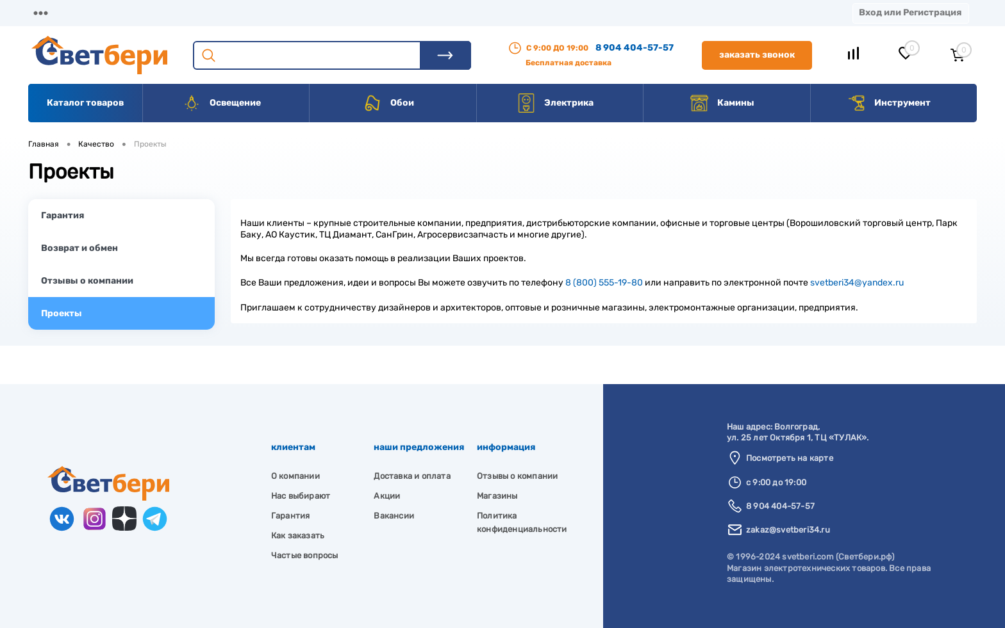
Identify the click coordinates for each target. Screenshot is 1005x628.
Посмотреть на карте (789, 458)
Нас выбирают (300, 496)
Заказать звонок (757, 54)
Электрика (555, 103)
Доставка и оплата (412, 476)
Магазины (51, 12)
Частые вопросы (304, 555)
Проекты (61, 313)
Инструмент (889, 103)
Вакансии (487, 12)
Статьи (556, 12)
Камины (722, 103)
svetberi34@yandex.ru (857, 282)
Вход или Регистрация (910, 12)
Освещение (221, 103)
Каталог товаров (85, 102)
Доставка (211, 12)
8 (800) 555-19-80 (604, 282)
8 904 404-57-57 (634, 47)
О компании (132, 12)
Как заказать (297, 535)
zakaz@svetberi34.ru (788, 530)
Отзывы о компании (87, 280)
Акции (342, 12)
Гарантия (62, 215)
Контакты (411, 12)
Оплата (280, 12)
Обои (388, 103)
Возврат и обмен (79, 248)
